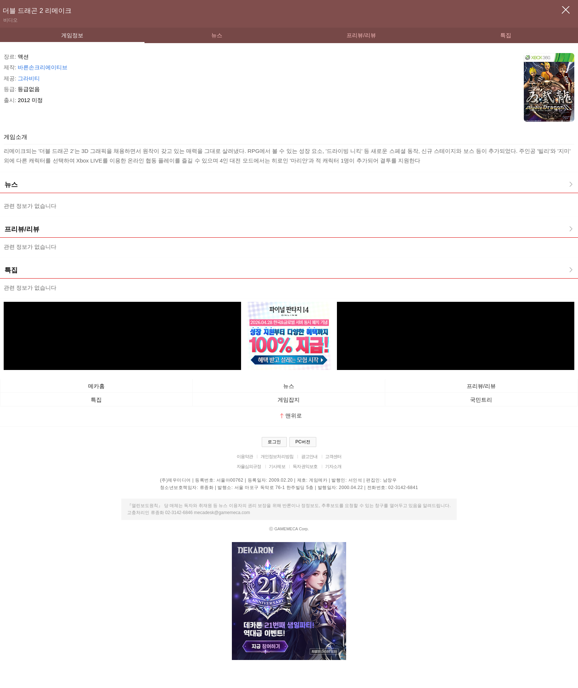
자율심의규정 (249, 466)
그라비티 (29, 78)
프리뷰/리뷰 (361, 35)
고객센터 (333, 456)
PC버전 (302, 441)
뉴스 (216, 35)
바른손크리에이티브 (42, 67)
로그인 (274, 441)
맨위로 (291, 415)
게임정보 (72, 35)
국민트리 (481, 400)
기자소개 (333, 466)
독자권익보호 (305, 466)
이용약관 (245, 456)
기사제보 (277, 466)
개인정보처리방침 (277, 456)
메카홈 (96, 386)
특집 (505, 35)
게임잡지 (289, 400)
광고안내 (309, 456)
